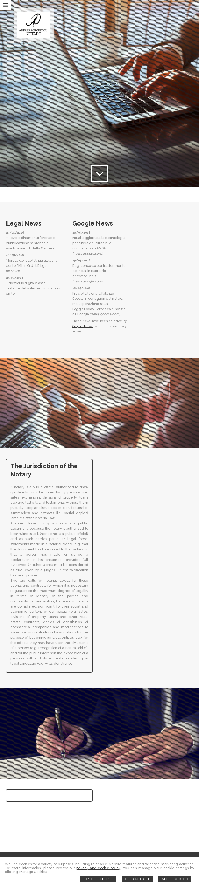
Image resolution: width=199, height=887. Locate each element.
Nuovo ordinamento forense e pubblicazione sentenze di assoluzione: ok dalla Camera (30, 243)
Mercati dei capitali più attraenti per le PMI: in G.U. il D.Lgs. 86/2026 (32, 265)
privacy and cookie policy (98, 868)
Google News (82, 326)
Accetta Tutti (175, 879)
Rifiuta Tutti (137, 879)
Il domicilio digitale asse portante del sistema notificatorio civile (33, 288)
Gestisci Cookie (98, 879)
